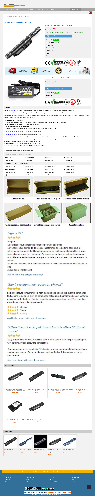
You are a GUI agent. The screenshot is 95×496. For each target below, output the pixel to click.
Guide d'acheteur (31, 477)
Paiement (52, 477)
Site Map (74, 481)
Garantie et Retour (54, 481)
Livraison (52, 479)
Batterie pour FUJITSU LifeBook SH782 (36, 419)
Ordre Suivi (40, 9)
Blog (28, 484)
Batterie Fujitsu (13, 16)
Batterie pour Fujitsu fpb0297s (13, 110)
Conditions (7, 479)
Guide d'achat (30, 9)
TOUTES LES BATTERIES (12, 9)
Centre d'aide (75, 9)
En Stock (56, 39)
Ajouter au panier (58, 36)
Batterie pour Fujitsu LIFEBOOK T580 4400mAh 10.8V (54, 451)
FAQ (28, 481)
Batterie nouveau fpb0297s (12, 134)
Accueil (7, 16)
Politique (7, 481)
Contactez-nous (51, 9)
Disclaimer (7, 484)
